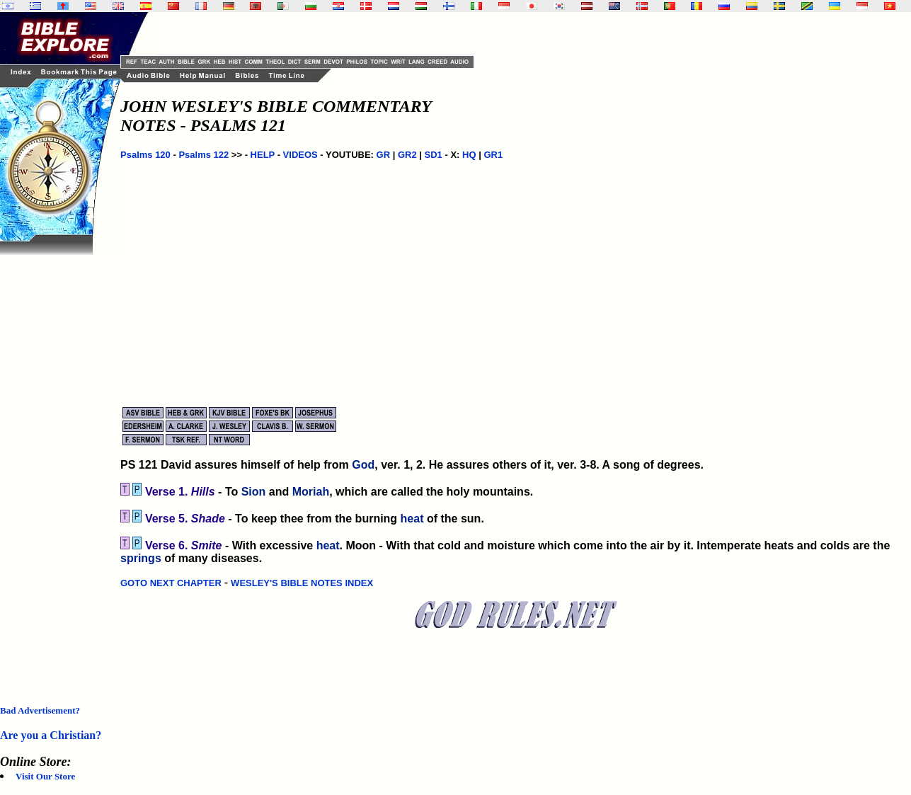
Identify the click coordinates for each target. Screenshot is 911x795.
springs (140, 558)
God (363, 465)
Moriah (310, 492)
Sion (253, 492)
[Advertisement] (56, 467)
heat (412, 519)
